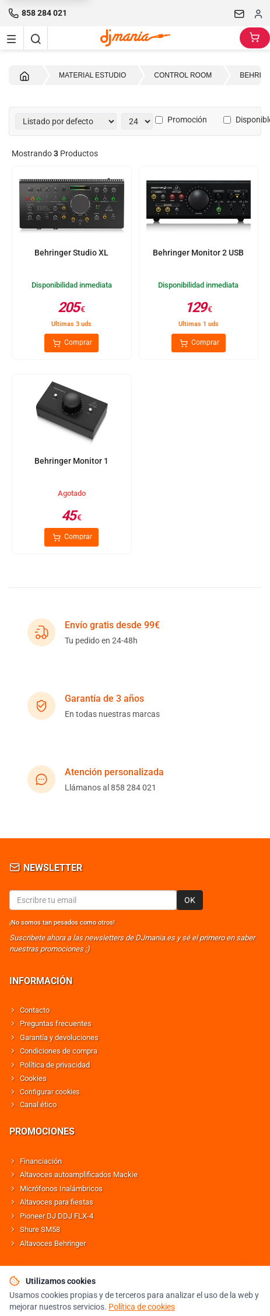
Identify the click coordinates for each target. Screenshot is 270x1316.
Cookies (33, 1078)
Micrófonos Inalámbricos (61, 1188)
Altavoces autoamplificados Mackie (79, 1174)
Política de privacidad (55, 1064)
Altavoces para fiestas (56, 1202)
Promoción (181, 119)
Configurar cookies (49, 1092)
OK (189, 900)
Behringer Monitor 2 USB (198, 252)
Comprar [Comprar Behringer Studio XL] (71, 343)
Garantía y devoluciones (59, 1037)
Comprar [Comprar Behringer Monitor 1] (71, 537)
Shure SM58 (40, 1229)
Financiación (41, 1161)
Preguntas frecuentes (56, 1023)
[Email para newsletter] (93, 900)
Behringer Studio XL (71, 252)
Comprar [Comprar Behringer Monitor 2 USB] (198, 343)
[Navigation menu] (11, 38)
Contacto (35, 1010)
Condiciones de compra (58, 1050)
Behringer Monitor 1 (71, 461)
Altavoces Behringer (53, 1243)
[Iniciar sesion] (258, 13)
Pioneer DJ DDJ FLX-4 (56, 1216)
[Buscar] (35, 38)
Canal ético (38, 1104)
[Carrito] (255, 37)
